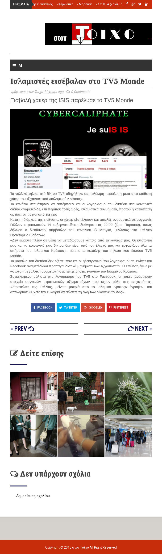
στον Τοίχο (81, 547)
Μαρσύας (84, 4)
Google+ (93, 307)
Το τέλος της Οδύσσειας (34, 4)
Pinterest (118, 307)
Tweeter (68, 307)
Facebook (42, 307)
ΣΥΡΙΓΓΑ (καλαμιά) (110, 4)
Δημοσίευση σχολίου (33, 496)
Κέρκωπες (64, 4)
